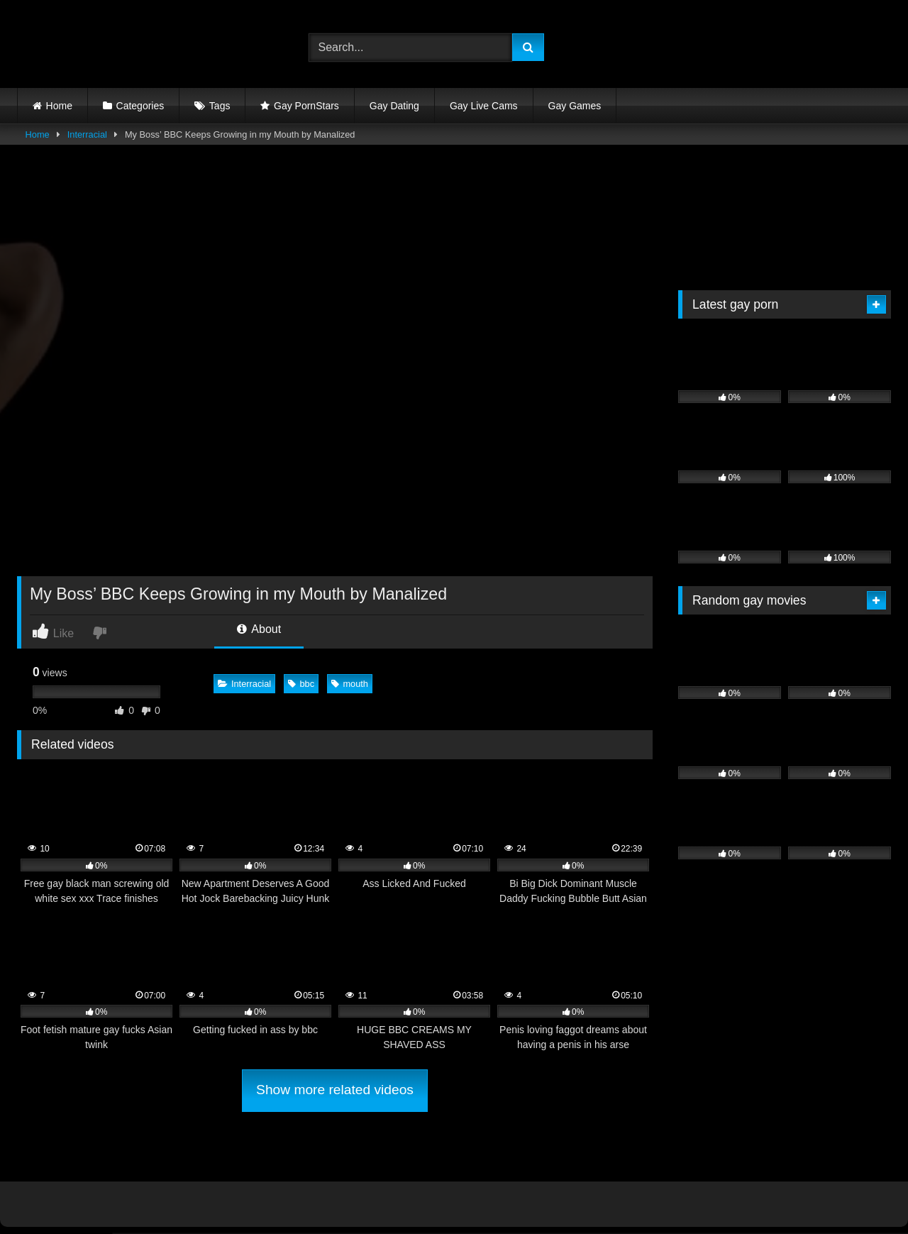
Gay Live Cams (484, 105)
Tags (220, 105)
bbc (301, 683)
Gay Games (575, 105)
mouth (349, 683)
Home (59, 105)
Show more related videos (335, 1089)
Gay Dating (394, 105)
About (259, 629)
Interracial (87, 134)
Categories (140, 105)
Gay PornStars (306, 105)
